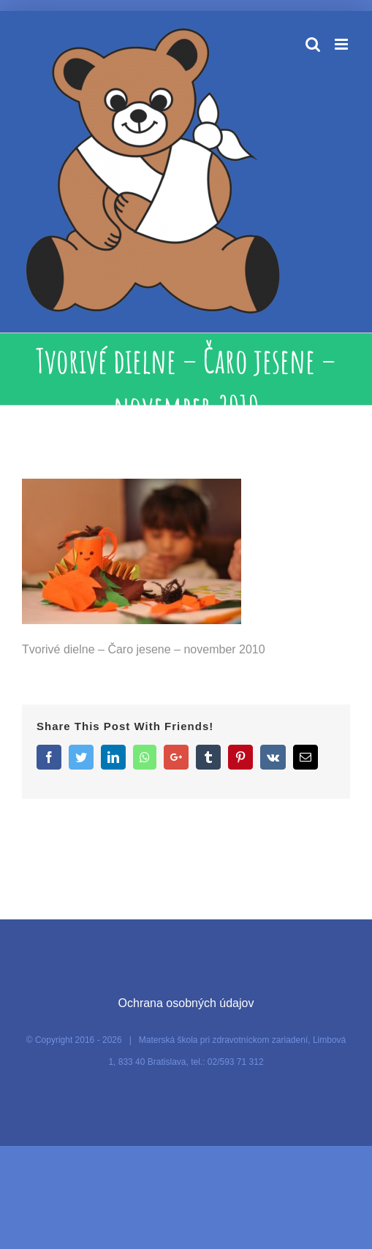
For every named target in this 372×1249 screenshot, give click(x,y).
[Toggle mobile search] (312, 44)
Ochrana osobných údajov (186, 1003)
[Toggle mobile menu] (342, 44)
